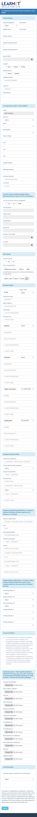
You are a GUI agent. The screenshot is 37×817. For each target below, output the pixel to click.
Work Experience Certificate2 (11, 742)
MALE (9, 67)
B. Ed (6, 292)
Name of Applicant (8, 22)
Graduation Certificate (9, 715)
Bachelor (7, 357)
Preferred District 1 (8, 590)
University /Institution (9, 458)
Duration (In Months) (9, 471)
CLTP (9, 203)
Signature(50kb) (8, 756)
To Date (5, 242)
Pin (4, 156)
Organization (7, 220)
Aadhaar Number (8, 77)
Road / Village (7, 136)
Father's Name (7, 36)
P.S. (4, 149)
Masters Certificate (8, 709)
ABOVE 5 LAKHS (27, 278)
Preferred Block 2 (8, 615)
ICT (14, 203)
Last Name (23, 29)
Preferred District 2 (8, 597)
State (4, 110)
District (5, 117)
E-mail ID (5, 183)
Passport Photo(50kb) (9, 682)
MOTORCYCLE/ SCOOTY (10, 269)
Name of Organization (9, 518)
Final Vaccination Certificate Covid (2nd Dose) (16, 773)
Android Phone (7, 258)
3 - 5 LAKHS (21, 278)
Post (4, 525)
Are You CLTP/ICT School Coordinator (14, 200)
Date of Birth (6, 56)
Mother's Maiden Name (9, 43)
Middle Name (7, 29)
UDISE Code (6, 214)
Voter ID (5, 86)
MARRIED (17, 73)
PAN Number (7, 92)
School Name (7, 207)
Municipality (6, 129)
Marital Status (7, 70)
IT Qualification (7, 722)
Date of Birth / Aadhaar (9, 688)
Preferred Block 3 (8, 622)
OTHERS (23, 67)
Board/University (8, 296)
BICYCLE (21, 269)
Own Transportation (9, 265)
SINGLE (9, 73)
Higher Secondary (10, 389)
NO (13, 261)
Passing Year (7, 316)
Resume (5, 749)
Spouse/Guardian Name (10, 49)
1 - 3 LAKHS (15, 278)
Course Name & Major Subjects (12, 465)
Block (4, 123)
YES (9, 261)
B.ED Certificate (7, 702)
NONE (19, 203)
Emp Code (6, 227)
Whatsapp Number (8, 169)
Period (5, 545)
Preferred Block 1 (8, 609)
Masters (7, 326)
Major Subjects (7, 303)
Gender (5, 64)
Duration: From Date (9, 234)
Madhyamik (8, 420)
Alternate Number (8, 176)
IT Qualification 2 (8, 729)
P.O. (4, 142)
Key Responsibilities (9, 532)
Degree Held (23, 289)
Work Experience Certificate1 (11, 735)
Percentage (6, 310)
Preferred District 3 (8, 603)
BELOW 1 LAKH (8, 278)
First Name (23, 22)
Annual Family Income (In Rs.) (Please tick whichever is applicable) (18, 273)
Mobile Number (7, 163)
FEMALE (16, 67)
